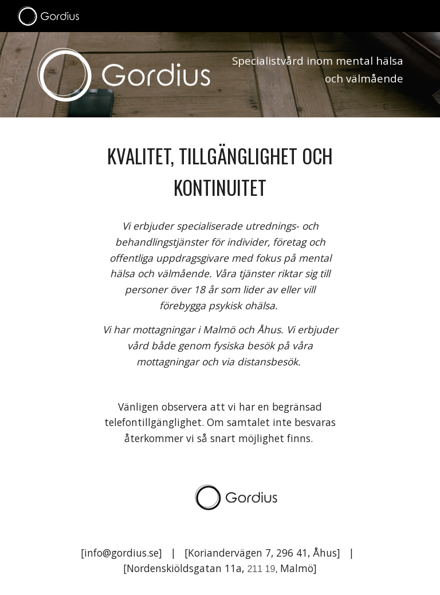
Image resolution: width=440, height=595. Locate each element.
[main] (316, 73)
